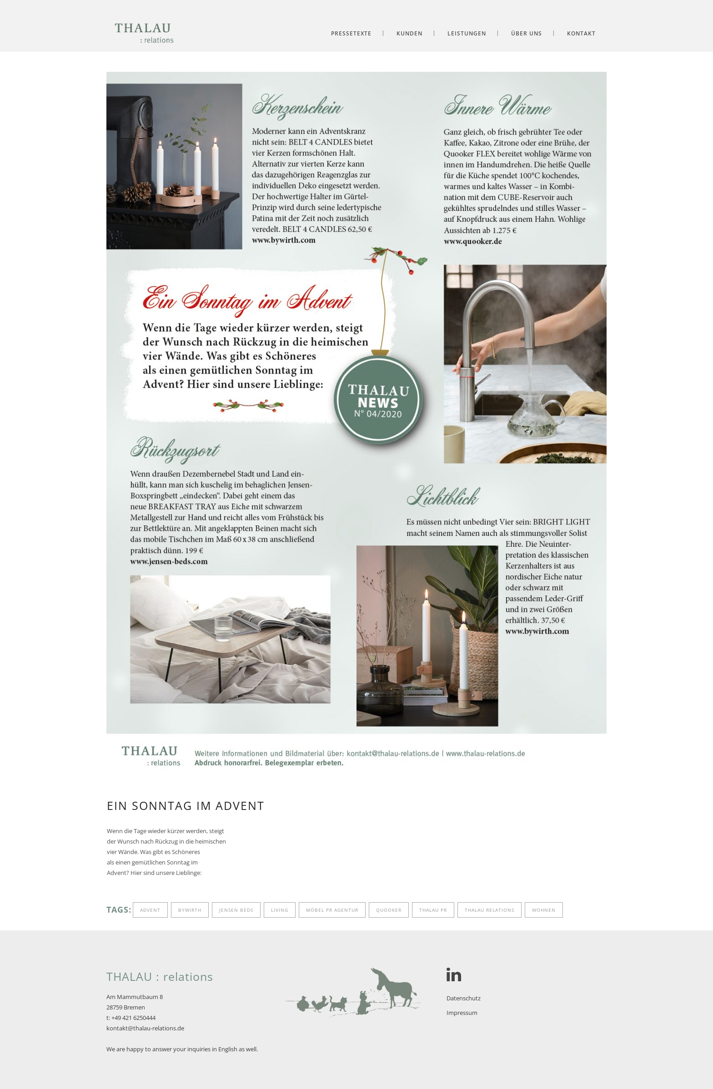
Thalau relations (489, 910)
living (279, 910)
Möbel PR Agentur (332, 910)
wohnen (544, 910)
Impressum (462, 1013)
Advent (150, 910)
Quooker (389, 910)
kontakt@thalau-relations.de (145, 1028)
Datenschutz (464, 998)
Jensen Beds (236, 910)
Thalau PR (433, 910)
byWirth (189, 910)
